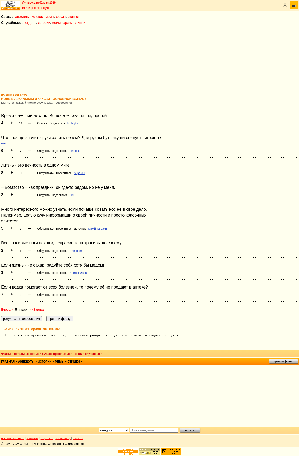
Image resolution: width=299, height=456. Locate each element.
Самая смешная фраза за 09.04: (32, 329)
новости (78, 438)
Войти (26, 8)
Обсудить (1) (45, 228)
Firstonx (75, 151)
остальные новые (26, 354)
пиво (4, 143)
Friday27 (72, 123)
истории (38, 16)
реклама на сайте (12, 438)
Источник (80, 228)
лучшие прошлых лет (57, 354)
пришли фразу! (283, 361)
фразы (61, 16)
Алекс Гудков (78, 272)
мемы (50, 16)
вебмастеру (63, 438)
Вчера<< (7, 309)
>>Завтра (36, 309)
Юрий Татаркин (98, 228)
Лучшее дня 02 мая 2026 (39, 2)
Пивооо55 (76, 251)
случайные (92, 354)
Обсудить (43, 151)
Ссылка (42, 123)
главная (8, 361)
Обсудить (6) (45, 173)
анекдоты (22, 16)
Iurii (72, 195)
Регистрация (40, 8)
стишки (73, 16)
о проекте (47, 438)
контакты (32, 438)
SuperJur (79, 173)
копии (78, 354)
